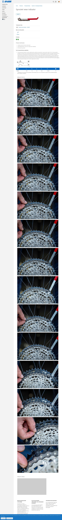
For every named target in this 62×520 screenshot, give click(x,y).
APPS (3, 11)
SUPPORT (4, 8)
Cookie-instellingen (10, 518)
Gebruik (18, 34)
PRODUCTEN (4, 4)
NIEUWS (4, 13)
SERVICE (4, 6)
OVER (3, 9)
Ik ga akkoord (3, 518)
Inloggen (4, 15)
